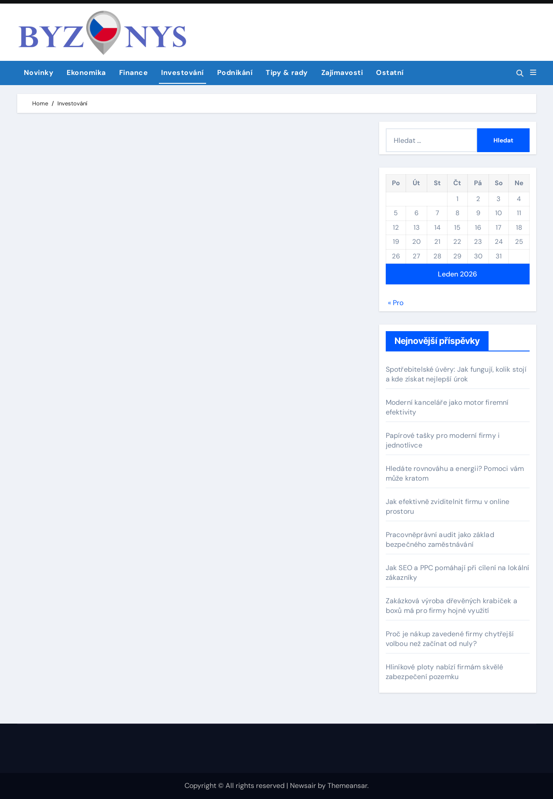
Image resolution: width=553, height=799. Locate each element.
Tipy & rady (287, 72)
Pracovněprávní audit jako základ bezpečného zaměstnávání (440, 539)
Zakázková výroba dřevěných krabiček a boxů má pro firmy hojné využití (451, 605)
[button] (533, 73)
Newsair (303, 785)
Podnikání (235, 72)
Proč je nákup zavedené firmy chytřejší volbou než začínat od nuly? (450, 638)
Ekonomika (86, 72)
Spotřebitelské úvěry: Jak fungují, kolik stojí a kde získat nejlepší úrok (456, 374)
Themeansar (347, 785)
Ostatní (390, 72)
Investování (182, 72)
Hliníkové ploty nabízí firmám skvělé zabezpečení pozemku (445, 671)
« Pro (395, 302)
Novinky (39, 72)
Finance (133, 72)
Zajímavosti (342, 72)
